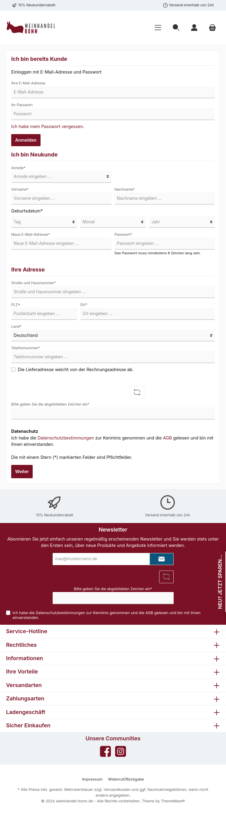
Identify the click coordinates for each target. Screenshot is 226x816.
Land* (16, 326)
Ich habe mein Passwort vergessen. (47, 126)
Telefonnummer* (25, 348)
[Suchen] (176, 27)
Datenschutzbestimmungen (66, 437)
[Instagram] (120, 751)
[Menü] (157, 27)
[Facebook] (105, 751)
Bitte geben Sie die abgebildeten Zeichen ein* (50, 404)
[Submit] (161, 559)
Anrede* (18, 168)
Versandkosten (117, 789)
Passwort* (124, 234)
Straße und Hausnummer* (33, 283)
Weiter (22, 471)
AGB (167, 437)
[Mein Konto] (194, 27)
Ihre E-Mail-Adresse (28, 83)
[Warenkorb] (212, 27)
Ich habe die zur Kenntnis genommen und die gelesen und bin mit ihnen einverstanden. (112, 441)
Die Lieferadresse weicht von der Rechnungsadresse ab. (76, 369)
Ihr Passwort (22, 105)
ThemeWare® (173, 801)
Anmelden (26, 140)
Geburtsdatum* (27, 210)
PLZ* (15, 304)
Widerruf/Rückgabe (126, 779)
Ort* (83, 304)
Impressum (92, 779)
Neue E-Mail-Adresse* (30, 234)
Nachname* (125, 189)
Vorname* (19, 189)
